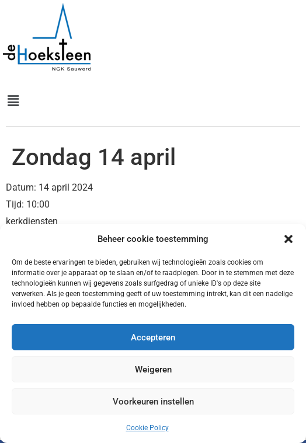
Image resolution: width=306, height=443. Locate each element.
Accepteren (153, 337)
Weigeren (153, 369)
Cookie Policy (147, 428)
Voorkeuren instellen (153, 401)
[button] (288, 239)
